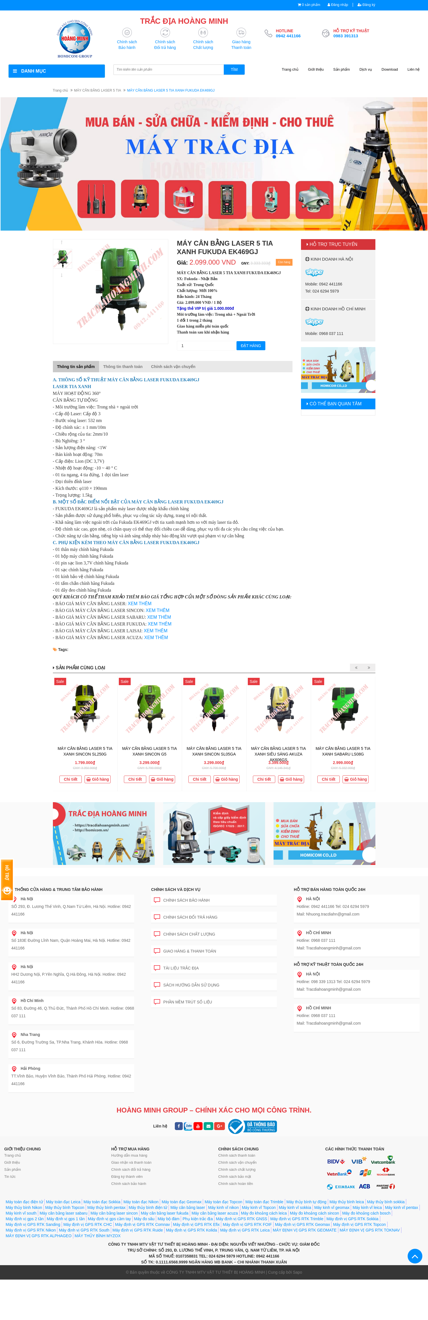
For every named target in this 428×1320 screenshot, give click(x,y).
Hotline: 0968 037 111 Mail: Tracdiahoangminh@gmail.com (329, 941)
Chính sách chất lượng (184, 933)
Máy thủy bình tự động (306, 1202)
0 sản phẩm (308, 5)
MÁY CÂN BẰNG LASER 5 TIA (97, 91)
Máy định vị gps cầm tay (109, 1219)
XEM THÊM (139, 603)
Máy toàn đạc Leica (63, 1202)
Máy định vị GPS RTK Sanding (33, 1224)
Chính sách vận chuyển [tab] (173, 367)
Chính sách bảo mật (234, 1177)
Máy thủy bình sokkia (386, 1202)
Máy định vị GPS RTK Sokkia (352, 1219)
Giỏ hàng (97, 779)
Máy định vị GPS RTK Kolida (191, 1230)
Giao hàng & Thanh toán (185, 950)
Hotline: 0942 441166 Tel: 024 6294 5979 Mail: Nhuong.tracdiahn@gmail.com (333, 907)
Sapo (297, 1272)
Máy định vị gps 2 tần (25, 1219)
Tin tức (10, 1177)
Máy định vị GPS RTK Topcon (359, 1224)
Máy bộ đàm (168, 1219)
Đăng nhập (336, 5)
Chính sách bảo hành (182, 899)
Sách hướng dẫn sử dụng (186, 984)
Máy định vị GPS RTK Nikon (31, 1230)
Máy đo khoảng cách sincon (314, 1213)
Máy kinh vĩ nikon (223, 1208)
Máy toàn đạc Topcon (223, 1202)
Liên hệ (414, 70)
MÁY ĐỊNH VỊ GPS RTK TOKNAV (370, 1230)
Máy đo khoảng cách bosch (366, 1213)
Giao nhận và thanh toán (131, 1163)
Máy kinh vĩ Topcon (259, 1208)
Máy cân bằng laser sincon (114, 1213)
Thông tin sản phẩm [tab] (76, 367)
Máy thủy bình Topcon (64, 1208)
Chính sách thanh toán (236, 1156)
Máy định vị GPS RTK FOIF (247, 1224)
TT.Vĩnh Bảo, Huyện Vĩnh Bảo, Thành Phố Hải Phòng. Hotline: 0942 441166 (71, 1076)
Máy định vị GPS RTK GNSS (241, 1219)
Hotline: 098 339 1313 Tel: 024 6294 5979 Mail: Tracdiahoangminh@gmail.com (333, 982)
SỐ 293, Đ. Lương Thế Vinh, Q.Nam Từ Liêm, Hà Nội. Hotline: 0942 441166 (71, 907)
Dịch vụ (366, 70)
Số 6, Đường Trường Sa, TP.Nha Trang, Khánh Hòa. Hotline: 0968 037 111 (69, 1042)
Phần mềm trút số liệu (183, 1001)
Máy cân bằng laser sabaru (63, 1213)
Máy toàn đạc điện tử (24, 1202)
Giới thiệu (316, 70)
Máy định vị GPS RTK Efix (196, 1224)
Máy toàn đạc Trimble (264, 1202)
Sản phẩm (341, 70)
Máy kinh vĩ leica (367, 1208)
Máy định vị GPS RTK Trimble (296, 1219)
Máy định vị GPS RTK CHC (87, 1224)
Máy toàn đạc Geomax (181, 1202)
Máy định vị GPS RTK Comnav (142, 1224)
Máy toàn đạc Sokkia (101, 1202)
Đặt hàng (251, 346)
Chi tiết (71, 779)
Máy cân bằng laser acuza (215, 1213)
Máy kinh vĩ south (21, 1213)
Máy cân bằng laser (187, 1208)
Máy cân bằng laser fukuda (164, 1213)
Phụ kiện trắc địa (197, 1219)
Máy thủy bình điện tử (148, 1208)
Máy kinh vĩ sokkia (295, 1208)
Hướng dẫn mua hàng (129, 1156)
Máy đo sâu (144, 1219)
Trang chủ (290, 70)
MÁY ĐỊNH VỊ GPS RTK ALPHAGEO (39, 1236)
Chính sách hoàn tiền (235, 1184)
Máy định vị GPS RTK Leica (245, 1230)
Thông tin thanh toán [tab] (123, 367)
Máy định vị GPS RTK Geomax (302, 1224)
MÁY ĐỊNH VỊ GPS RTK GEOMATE (304, 1230)
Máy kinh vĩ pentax (401, 1208)
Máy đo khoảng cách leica (264, 1213)
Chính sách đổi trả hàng (186, 916)
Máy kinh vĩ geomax (332, 1208)
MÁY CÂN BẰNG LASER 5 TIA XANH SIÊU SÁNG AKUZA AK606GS (278, 754)
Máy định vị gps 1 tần (66, 1219)
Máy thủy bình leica (347, 1202)
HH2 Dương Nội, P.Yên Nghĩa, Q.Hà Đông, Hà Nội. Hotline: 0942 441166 (68, 974)
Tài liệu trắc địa (176, 967)
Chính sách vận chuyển (237, 1163)
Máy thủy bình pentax (106, 1208)
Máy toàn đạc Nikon (140, 1202)
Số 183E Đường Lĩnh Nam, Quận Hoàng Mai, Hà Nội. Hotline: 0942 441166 (70, 941)
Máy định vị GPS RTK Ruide (138, 1230)
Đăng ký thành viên (127, 1177)
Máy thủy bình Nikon (24, 1208)
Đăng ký (365, 5)
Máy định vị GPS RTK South (84, 1230)
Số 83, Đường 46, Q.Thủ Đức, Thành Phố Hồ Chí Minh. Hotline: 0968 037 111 (72, 1008)
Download (390, 70)
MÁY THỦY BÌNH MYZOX (98, 1236)
